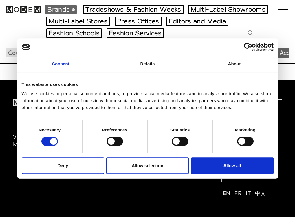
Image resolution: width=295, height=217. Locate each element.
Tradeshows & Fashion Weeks (133, 9)
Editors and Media (197, 21)
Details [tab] (147, 63)
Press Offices (138, 21)
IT (248, 193)
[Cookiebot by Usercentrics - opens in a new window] (248, 47)
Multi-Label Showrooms (227, 9)
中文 (260, 193)
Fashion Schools (74, 33)
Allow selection (147, 165)
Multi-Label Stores (78, 21)
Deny (63, 165)
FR (237, 193)
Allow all (232, 165)
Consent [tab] (60, 63)
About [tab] (234, 63)
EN (226, 193)
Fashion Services (135, 33)
